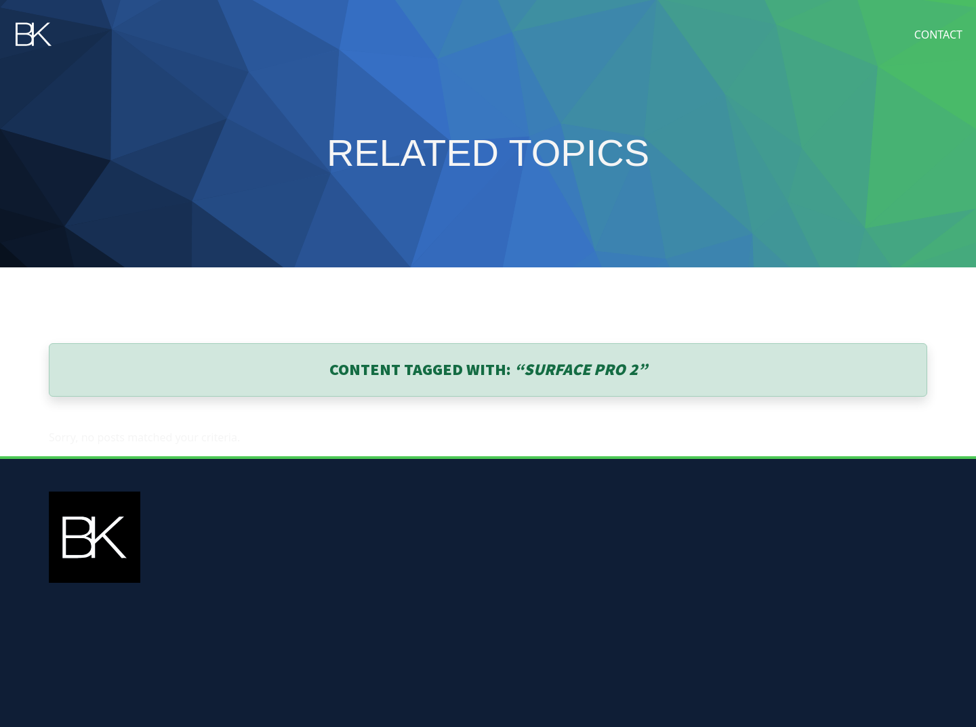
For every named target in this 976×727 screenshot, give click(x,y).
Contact (938, 34)
